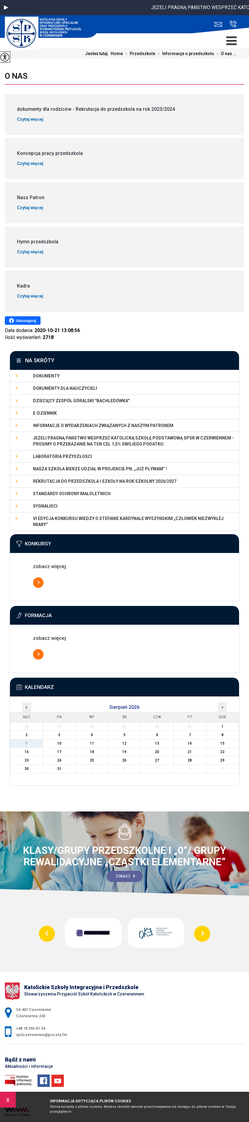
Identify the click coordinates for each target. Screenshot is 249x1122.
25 (92, 760)
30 (27, 769)
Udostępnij (22, 320)
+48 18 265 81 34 (233, 24)
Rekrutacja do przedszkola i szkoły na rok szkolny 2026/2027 (104, 481)
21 (190, 752)
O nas (16, 76)
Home (117, 53)
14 (190, 743)
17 (59, 752)
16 (27, 752)
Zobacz (125, 876)
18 (92, 752)
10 (59, 743)
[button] (6, 7)
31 (59, 769)
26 (124, 760)
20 (157, 752)
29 (222, 760)
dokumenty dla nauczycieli (65, 388)
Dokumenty (46, 375)
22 (222, 752)
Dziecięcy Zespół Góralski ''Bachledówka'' (81, 400)
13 (157, 743)
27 (157, 760)
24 (59, 760)
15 (222, 743)
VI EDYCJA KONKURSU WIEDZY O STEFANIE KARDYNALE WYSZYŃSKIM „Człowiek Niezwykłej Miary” (128, 521)
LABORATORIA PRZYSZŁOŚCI (62, 456)
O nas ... (225, 53)
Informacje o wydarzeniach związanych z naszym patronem (103, 425)
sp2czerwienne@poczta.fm (218, 24)
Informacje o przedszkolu (184, 53)
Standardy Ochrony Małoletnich (71, 493)
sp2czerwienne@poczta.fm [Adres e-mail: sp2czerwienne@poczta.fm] (41, 1034)
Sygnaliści (45, 506)
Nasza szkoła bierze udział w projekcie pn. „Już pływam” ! (100, 468)
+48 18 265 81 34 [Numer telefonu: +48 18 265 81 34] (30, 1028)
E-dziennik (45, 413)
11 (92, 743)
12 (124, 743)
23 (27, 760)
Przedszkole (139, 53)
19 (124, 752)
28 (190, 760)
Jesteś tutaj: (98, 53)
